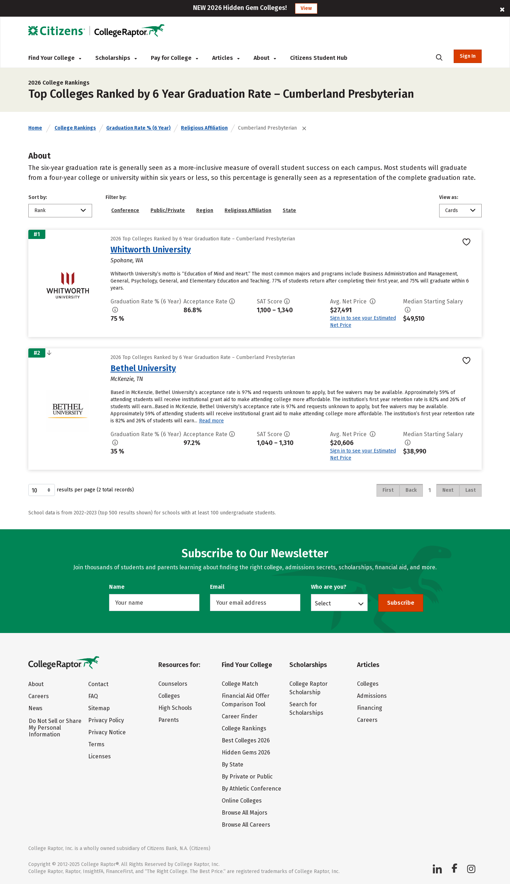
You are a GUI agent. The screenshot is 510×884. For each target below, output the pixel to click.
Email (217, 586)
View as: (448, 197)
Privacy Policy (106, 720)
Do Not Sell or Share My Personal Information (55, 728)
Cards (451, 210)
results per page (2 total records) (81, 490)
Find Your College (54, 58)
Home (35, 128)
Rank (40, 210)
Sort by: (37, 197)
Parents (168, 720)
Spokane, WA (126, 260)
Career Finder (239, 716)
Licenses (99, 756)
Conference (125, 210)
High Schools (175, 708)
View (306, 8)
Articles (225, 58)
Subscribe (400, 602)
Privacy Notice (107, 732)
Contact (98, 684)
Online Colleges (242, 800)
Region (204, 210)
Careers (38, 696)
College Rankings (75, 128)
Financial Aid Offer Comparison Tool (246, 700)
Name (117, 586)
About (265, 58)
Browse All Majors (244, 812)
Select (323, 603)
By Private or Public (247, 776)
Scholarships (116, 58)
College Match (240, 683)
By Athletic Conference (251, 788)
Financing (369, 708)
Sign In (468, 56)
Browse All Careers (246, 824)
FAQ (93, 696)
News (35, 708)
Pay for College (174, 58)
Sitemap (99, 708)
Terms (96, 744)
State (289, 210)
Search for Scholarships (306, 708)
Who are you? (328, 586)
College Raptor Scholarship (308, 688)
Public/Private (168, 210)
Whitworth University (150, 250)
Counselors (172, 683)
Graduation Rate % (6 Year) (138, 128)
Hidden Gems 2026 (246, 752)
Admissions (372, 695)
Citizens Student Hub (318, 58)
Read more (211, 421)
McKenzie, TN (126, 379)
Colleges (169, 695)
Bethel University (143, 368)
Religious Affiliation (204, 128)
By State (232, 764)
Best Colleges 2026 (246, 740)
